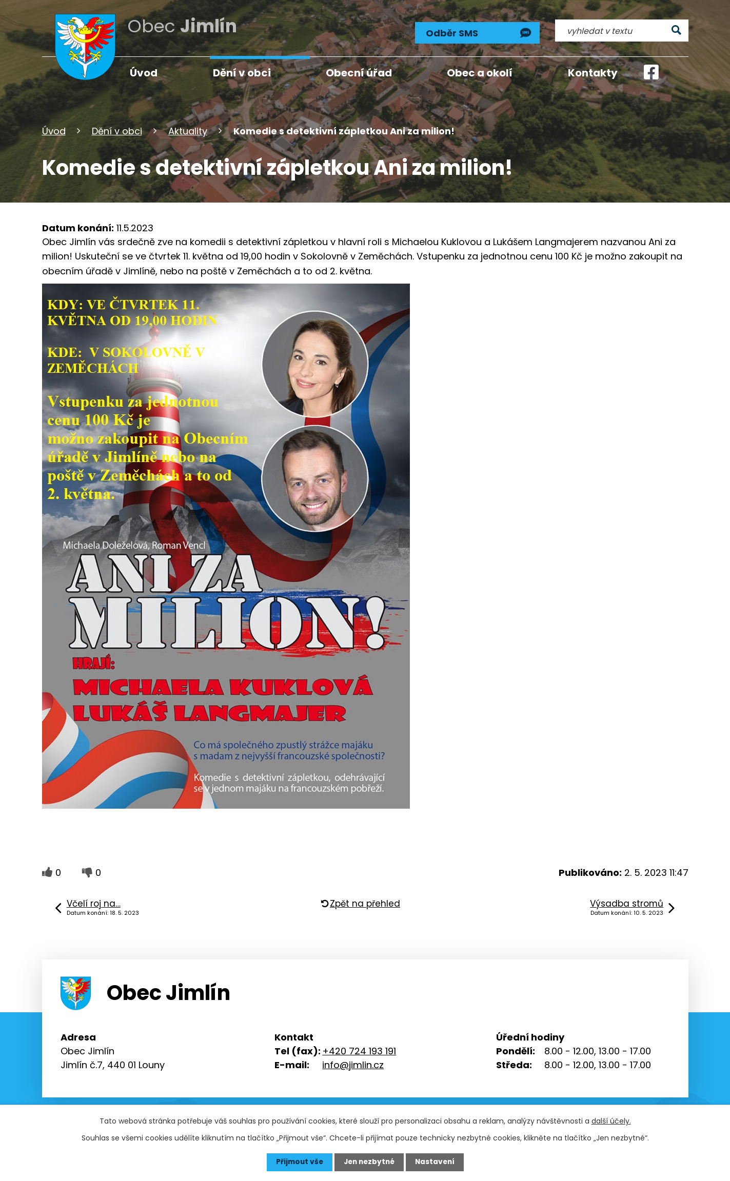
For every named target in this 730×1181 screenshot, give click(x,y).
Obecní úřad (359, 73)
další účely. (611, 1121)
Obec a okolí (479, 73)
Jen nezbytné (369, 1162)
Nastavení (437, 1162)
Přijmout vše (297, 1162)
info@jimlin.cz (353, 1063)
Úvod (54, 130)
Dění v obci (117, 130)
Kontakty (593, 73)
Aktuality (187, 130)
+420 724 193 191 (359, 1050)
